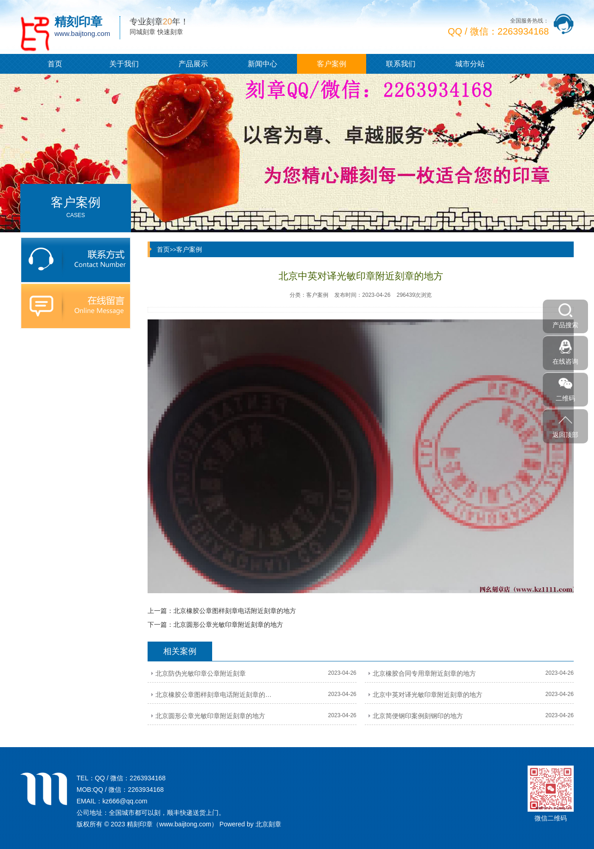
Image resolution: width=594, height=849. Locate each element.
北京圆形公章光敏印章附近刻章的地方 (228, 624)
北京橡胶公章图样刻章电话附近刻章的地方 (234, 610)
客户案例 (331, 64)
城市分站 (470, 64)
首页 (55, 64)
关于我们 (124, 64)
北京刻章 (268, 824)
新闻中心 (262, 64)
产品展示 (193, 64)
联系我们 (401, 64)
